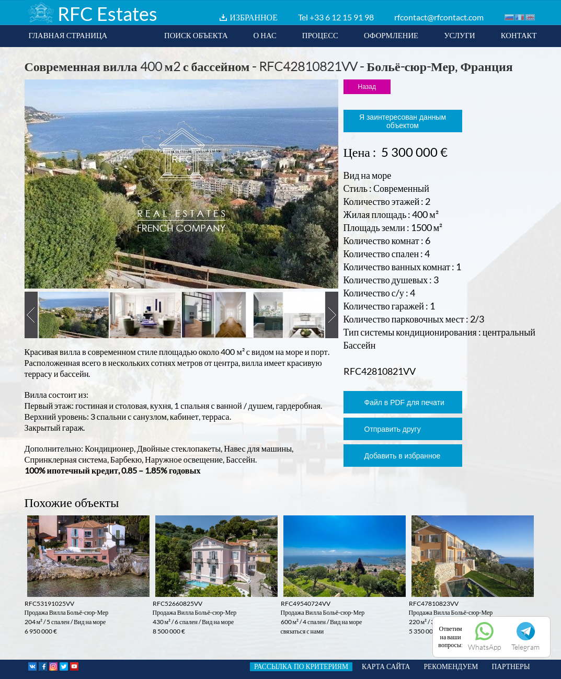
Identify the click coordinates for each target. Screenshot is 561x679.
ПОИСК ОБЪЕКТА (196, 35)
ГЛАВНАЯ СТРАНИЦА (68, 35)
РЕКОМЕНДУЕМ (450, 666)
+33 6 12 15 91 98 (342, 17)
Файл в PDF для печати (404, 402)
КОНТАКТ (519, 35)
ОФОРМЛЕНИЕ (391, 35)
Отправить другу (392, 429)
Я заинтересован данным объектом (402, 121)
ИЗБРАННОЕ (254, 17)
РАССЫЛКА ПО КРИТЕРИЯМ (301, 666)
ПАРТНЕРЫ (510, 666)
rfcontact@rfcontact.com (439, 17)
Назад (367, 86)
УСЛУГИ (459, 35)
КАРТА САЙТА (386, 666)
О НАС (265, 35)
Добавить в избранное (402, 456)
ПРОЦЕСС (320, 35)
